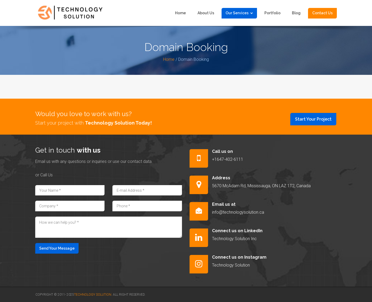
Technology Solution (234, 265)
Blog (296, 13)
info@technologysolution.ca (241, 212)
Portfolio (272, 13)
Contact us (322, 13)
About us (206, 13)
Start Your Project (316, 119)
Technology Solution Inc (237, 238)
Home (180, 13)
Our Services (239, 13)
